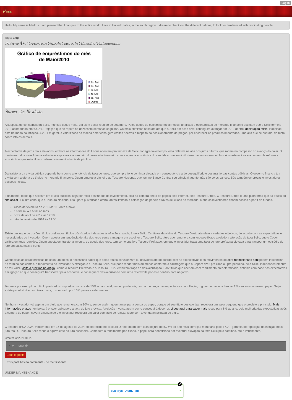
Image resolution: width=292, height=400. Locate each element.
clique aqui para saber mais (189, 308)
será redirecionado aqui (242, 260)
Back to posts (15, 354)
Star (23, 346)
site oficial (11, 200)
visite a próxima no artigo (38, 268)
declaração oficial (256, 129)
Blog (16, 37)
